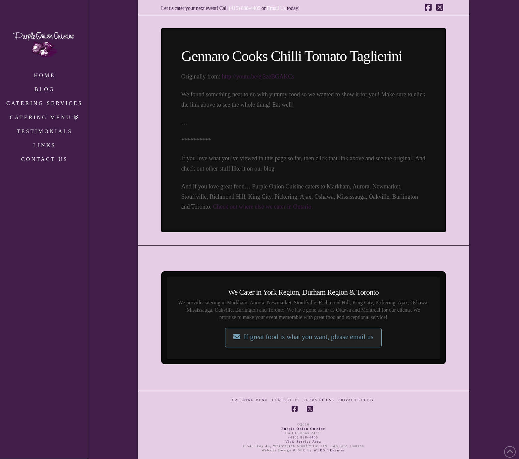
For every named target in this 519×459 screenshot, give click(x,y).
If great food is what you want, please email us (303, 337)
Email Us (276, 8)
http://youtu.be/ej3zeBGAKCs (258, 76)
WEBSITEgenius (329, 450)
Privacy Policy (356, 400)
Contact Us (285, 400)
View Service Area (303, 441)
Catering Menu (250, 400)
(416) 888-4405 (244, 8)
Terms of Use (318, 400)
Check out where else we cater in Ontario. (263, 206)
